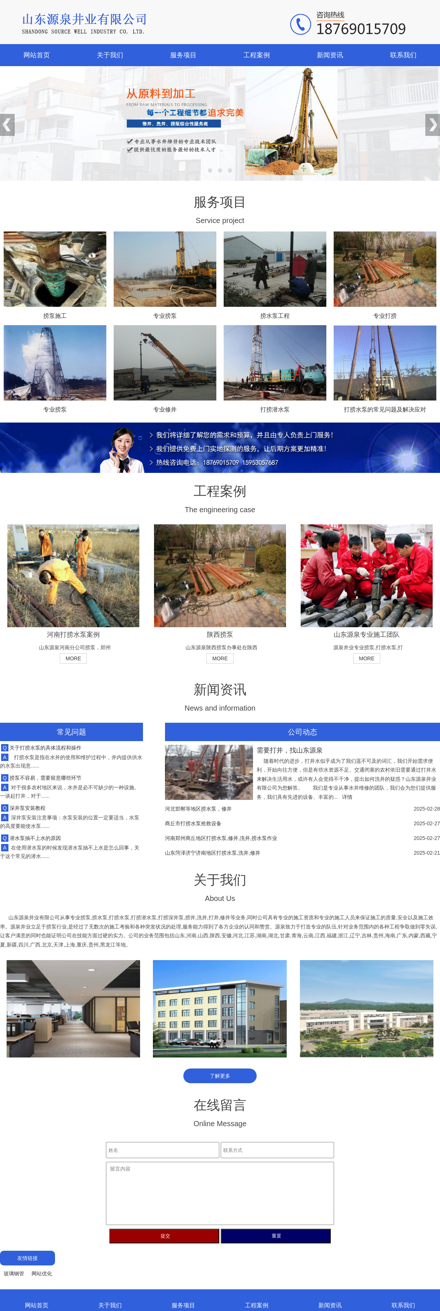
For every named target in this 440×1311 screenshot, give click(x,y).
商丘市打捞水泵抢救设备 (193, 823)
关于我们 (110, 55)
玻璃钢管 (14, 1273)
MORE (73, 658)
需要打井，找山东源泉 (290, 750)
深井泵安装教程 (27, 808)
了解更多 (220, 1076)
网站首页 (36, 55)
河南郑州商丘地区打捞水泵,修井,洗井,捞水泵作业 (221, 838)
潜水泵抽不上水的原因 (35, 838)
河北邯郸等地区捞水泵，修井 (198, 809)
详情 (347, 797)
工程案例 (256, 55)
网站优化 (42, 1273)
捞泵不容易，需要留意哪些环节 (45, 778)
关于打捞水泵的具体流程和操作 (45, 748)
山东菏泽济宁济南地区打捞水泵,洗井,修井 (212, 853)
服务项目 (183, 55)
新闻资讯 (330, 55)
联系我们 (403, 55)
